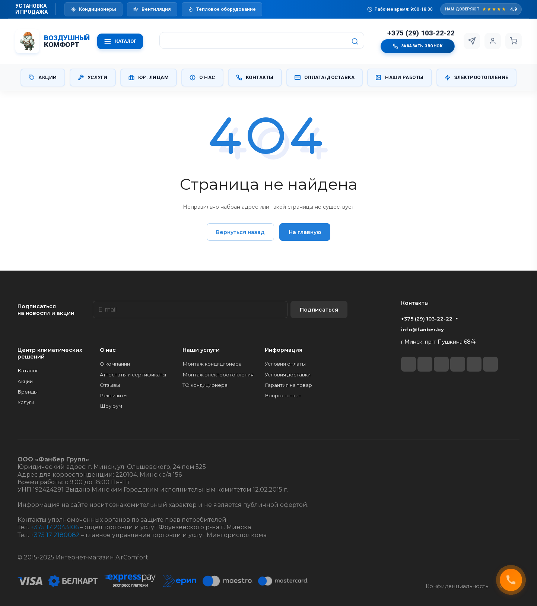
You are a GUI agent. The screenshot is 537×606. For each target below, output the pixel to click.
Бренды (28, 392)
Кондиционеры (93, 9)
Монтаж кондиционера (212, 364)
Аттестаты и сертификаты (133, 375)
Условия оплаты (285, 364)
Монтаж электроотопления (218, 375)
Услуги (93, 78)
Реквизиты (113, 395)
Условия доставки (288, 375)
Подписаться (319, 309)
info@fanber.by (422, 329)
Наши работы (399, 78)
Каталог (28, 370)
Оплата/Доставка (325, 78)
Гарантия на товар (288, 385)
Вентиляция (152, 9)
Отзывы (110, 385)
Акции (43, 78)
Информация (283, 350)
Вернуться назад (240, 232)
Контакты (255, 78)
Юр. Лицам (148, 78)
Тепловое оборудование (222, 9)
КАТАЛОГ (120, 41)
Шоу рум (111, 406)
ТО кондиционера (205, 385)
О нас (202, 78)
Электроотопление (476, 78)
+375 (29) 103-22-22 (421, 33)
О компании (115, 364)
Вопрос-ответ (283, 395)
